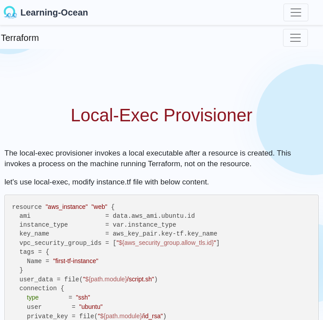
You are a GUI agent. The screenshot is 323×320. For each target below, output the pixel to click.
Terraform (20, 38)
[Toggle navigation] (295, 12)
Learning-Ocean (46, 12)
